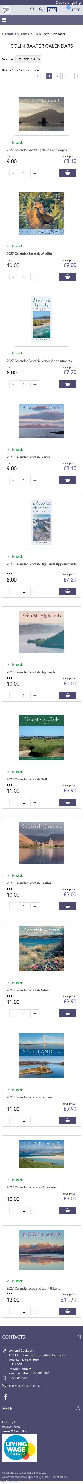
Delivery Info (10, 1422)
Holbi (45, 1477)
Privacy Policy (11, 1427)
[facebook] (7, 1397)
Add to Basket (67, 173)
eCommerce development (20, 1477)
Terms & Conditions (15, 1431)
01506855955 (18, 1378)
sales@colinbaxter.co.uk (25, 1386)
